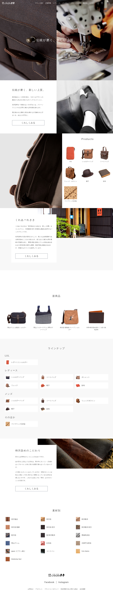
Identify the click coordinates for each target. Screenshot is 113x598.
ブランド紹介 (39, 3)
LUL (70, 154)
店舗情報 (48, 3)
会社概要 (82, 589)
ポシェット (83, 377)
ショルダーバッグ (87, 154)
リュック (12, 385)
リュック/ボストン (85, 400)
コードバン (48, 551)
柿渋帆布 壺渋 (84, 527)
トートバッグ (104, 154)
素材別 (85, 3)
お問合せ (30, 589)
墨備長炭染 (83, 535)
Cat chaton (82, 551)
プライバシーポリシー (52, 589)
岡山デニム (12, 543)
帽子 (87, 174)
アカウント (39, 589)
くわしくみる (28, 122)
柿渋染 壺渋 (48, 527)
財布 (104, 174)
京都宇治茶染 (83, 543)
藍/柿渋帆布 (48, 535)
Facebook (49, 582)
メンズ (64, 3)
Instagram (63, 582)
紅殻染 (46, 543)
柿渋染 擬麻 (13, 527)
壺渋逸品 (12, 519)
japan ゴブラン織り (15, 551)
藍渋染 (11, 535)
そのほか (92, 3)
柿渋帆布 (82, 519)
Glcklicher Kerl (14, 559)
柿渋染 (46, 519)
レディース (56, 3)
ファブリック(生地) (75, 3)
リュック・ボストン (70, 174)
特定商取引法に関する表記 (69, 589)
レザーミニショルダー (16, 362)
